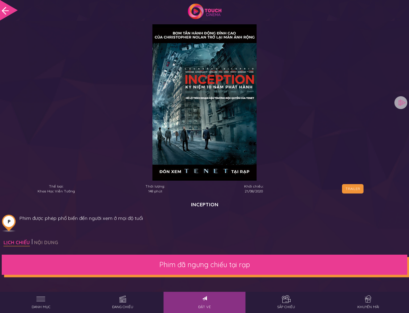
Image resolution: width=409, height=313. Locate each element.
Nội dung (46, 242)
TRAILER (352, 189)
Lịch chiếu (16, 242)
